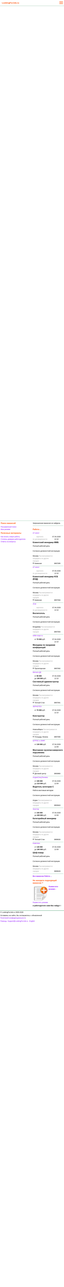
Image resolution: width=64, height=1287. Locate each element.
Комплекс (36, 843)
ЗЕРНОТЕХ (37, 706)
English (32, 921)
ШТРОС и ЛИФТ (39, 741)
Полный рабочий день (41, 546)
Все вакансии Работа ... (42, 876)
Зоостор (36, 809)
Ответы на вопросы (8, 542)
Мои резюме (5, 529)
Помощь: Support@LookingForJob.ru (14, 921)
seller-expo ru (38, 636)
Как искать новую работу (10, 537)
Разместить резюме (40, 894)
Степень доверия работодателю (13, 539)
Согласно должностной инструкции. (46, 551)
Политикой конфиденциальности (13, 918)
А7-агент (36, 533)
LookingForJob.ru (10, 3)
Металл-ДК (37, 672)
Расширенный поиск (8, 527)
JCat (34, 604)
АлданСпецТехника (40, 777)
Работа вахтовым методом (43, 790)
